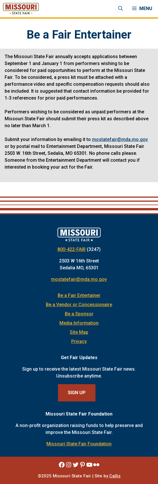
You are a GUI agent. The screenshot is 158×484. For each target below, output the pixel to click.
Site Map (79, 332)
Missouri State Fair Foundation (79, 444)
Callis (115, 476)
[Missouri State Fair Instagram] (68, 464)
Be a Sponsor (79, 314)
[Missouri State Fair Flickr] (96, 464)
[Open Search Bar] (120, 8)
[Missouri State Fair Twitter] (75, 464)
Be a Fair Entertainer (79, 295)
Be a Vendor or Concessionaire (79, 304)
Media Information (79, 323)
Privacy (79, 341)
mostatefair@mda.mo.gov (120, 139)
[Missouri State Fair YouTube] (89, 464)
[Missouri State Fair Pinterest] (82, 464)
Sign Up (77, 392)
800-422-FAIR (71, 249)
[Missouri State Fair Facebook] (61, 464)
